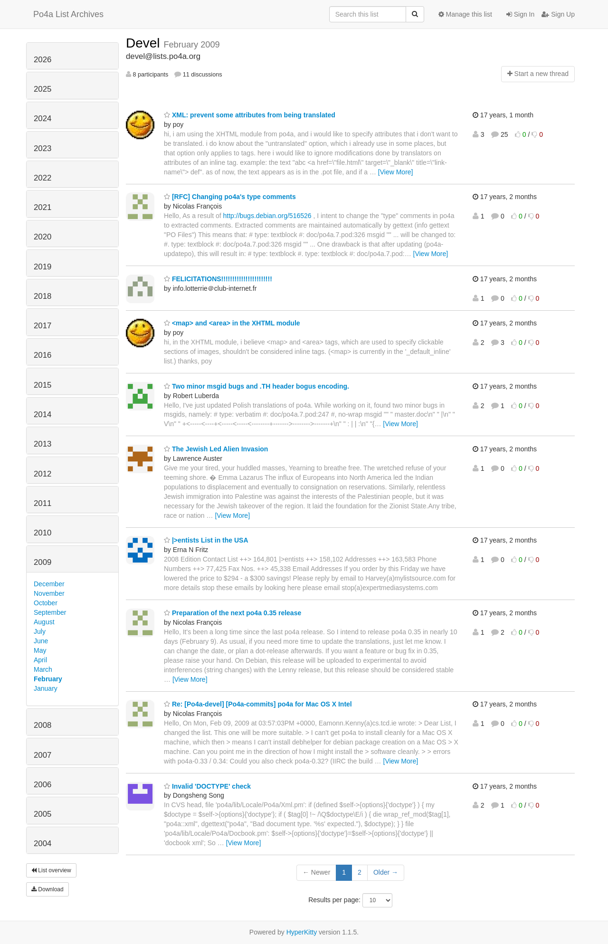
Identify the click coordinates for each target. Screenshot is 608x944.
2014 (42, 414)
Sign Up (558, 14)
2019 (42, 266)
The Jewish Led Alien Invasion (216, 449)
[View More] (395, 172)
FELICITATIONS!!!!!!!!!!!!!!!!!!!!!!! (218, 279)
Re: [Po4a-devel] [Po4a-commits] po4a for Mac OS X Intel (258, 704)
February (48, 679)
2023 (42, 148)
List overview (51, 870)
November (49, 593)
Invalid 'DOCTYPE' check (207, 786)
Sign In (520, 14)
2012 (42, 473)
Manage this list (465, 14)
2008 (42, 725)
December (49, 584)
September (50, 612)
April (40, 660)
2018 (42, 296)
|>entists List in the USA (206, 540)
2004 (42, 843)
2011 (42, 503)
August (44, 622)
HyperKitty (301, 932)
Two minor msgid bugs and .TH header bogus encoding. (256, 386)
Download (47, 889)
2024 (42, 118)
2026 (42, 59)
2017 (42, 325)
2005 (42, 814)
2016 (42, 355)
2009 (42, 562)
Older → (385, 872)
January (45, 688)
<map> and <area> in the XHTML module (232, 323)
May (40, 650)
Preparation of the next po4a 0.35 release (232, 613)
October (45, 603)
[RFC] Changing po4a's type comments (230, 196)
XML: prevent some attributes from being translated (249, 115)
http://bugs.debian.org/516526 (267, 215)
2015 (42, 385)
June (41, 641)
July (40, 631)
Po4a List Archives (68, 14)
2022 (42, 177)
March (43, 669)
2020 (42, 236)
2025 (42, 89)
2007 (42, 755)
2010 (42, 532)
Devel (144, 43)
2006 (42, 784)
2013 (42, 443)
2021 (42, 207)
